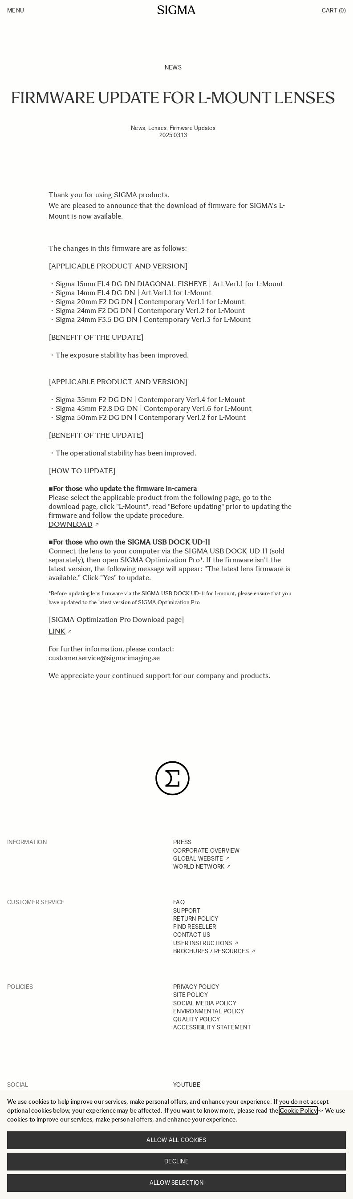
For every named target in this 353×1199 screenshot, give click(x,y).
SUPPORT (186, 910)
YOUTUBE (186, 1084)
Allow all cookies (176, 1140)
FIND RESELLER (194, 926)
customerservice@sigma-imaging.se (104, 658)
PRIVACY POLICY (196, 987)
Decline (176, 1161)
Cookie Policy (298, 1110)
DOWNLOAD (71, 524)
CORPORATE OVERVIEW (206, 850)
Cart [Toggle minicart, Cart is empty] (334, 10)
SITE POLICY (190, 995)
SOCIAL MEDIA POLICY (204, 1003)
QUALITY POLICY (196, 1019)
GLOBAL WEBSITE (198, 858)
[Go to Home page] (176, 9)
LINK (57, 631)
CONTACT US (192, 934)
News (173, 67)
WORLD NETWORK (198, 866)
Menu (15, 10)
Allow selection (177, 1182)
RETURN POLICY (195, 918)
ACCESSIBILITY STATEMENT (212, 1027)
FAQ (179, 902)
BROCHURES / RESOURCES (211, 951)
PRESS (182, 842)
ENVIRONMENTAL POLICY (208, 1011)
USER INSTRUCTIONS (202, 943)
